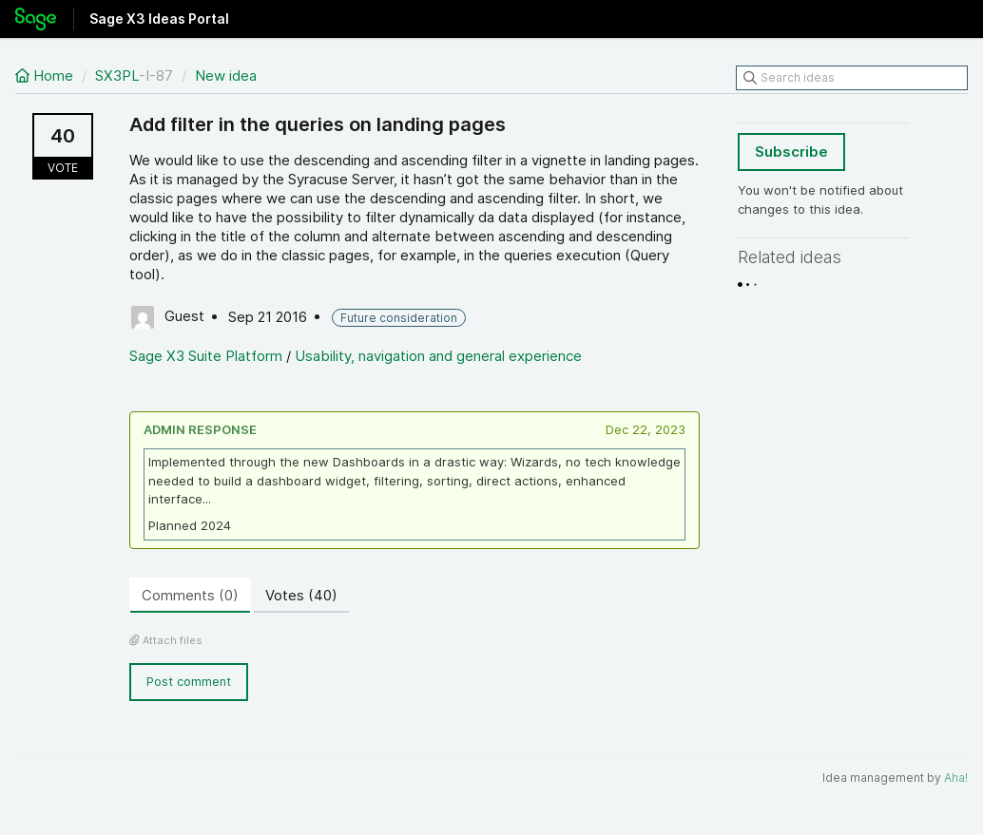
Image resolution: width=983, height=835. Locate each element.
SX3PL (117, 75)
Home (46, 75)
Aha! (956, 777)
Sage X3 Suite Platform (205, 356)
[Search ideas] (852, 78)
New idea (226, 75)
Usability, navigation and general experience (438, 356)
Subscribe (791, 151)
